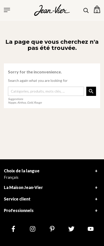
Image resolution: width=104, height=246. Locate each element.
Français (11, 177)
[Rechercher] (46, 91)
